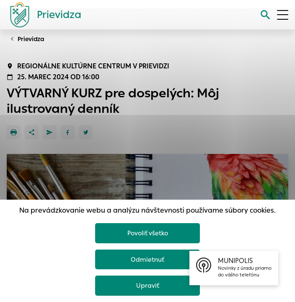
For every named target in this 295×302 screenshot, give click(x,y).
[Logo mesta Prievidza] (42, 14)
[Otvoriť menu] (282, 15)
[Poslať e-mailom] (50, 132)
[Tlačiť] (14, 132)
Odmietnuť (147, 259)
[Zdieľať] (32, 132)
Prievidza (31, 39)
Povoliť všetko (147, 233)
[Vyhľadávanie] (265, 15)
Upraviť (147, 285)
